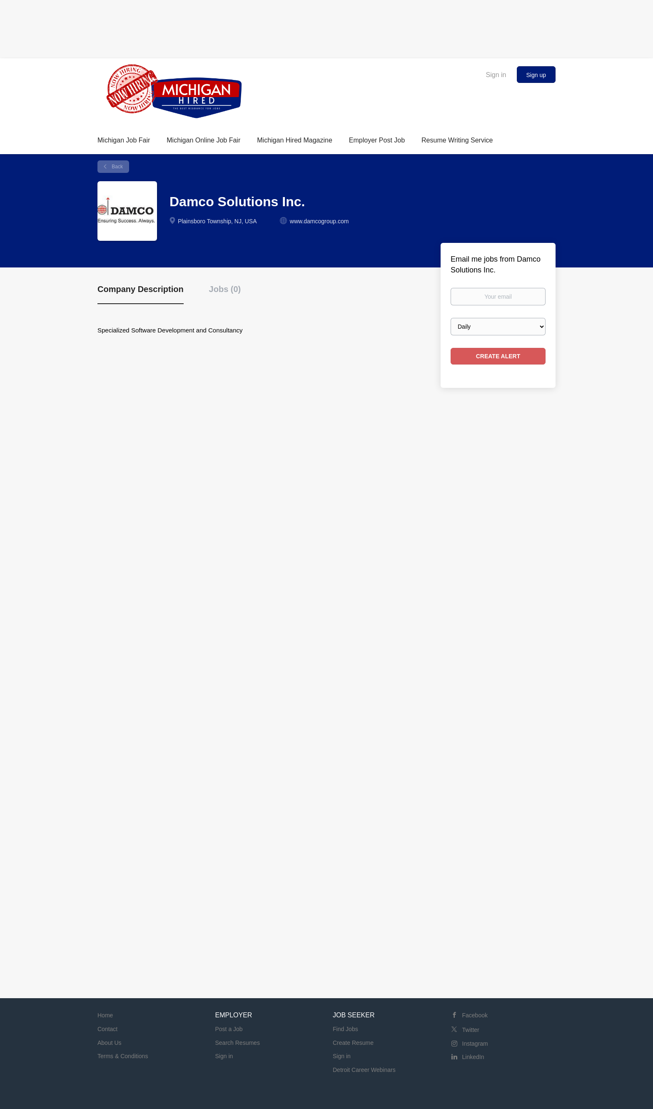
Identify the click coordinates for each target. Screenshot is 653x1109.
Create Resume (353, 1042)
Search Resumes (237, 1042)
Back (116, 167)
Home (105, 1015)
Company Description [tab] (140, 289)
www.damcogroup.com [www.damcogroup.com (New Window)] (319, 221)
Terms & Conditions (122, 1056)
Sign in (496, 74)
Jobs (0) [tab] (225, 289)
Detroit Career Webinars (364, 1070)
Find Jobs (345, 1029)
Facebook (475, 1015)
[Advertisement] (326, 27)
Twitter (470, 1030)
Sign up (536, 75)
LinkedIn (473, 1057)
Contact (107, 1029)
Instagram (475, 1043)
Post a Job (229, 1029)
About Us (109, 1042)
